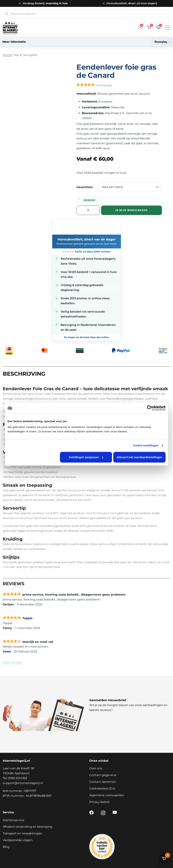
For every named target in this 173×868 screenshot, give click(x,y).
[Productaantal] (88, 210)
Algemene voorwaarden (106, 795)
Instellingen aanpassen (86, 457)
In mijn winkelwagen (131, 210)
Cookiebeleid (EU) (102, 788)
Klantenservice (13, 820)
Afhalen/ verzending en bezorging (27, 826)
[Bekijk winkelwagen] (164, 859)
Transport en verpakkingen (22, 833)
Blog (6, 847)
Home (7, 55)
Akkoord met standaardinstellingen (139, 457)
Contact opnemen (102, 781)
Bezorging (162, 41)
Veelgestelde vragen (17, 840)
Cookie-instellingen (145, 445)
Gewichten (84, 187)
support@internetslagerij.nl (23, 783)
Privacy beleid (99, 802)
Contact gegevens (102, 775)
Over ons (95, 768)
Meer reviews (12, 662)
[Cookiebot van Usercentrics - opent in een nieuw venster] (150, 408)
